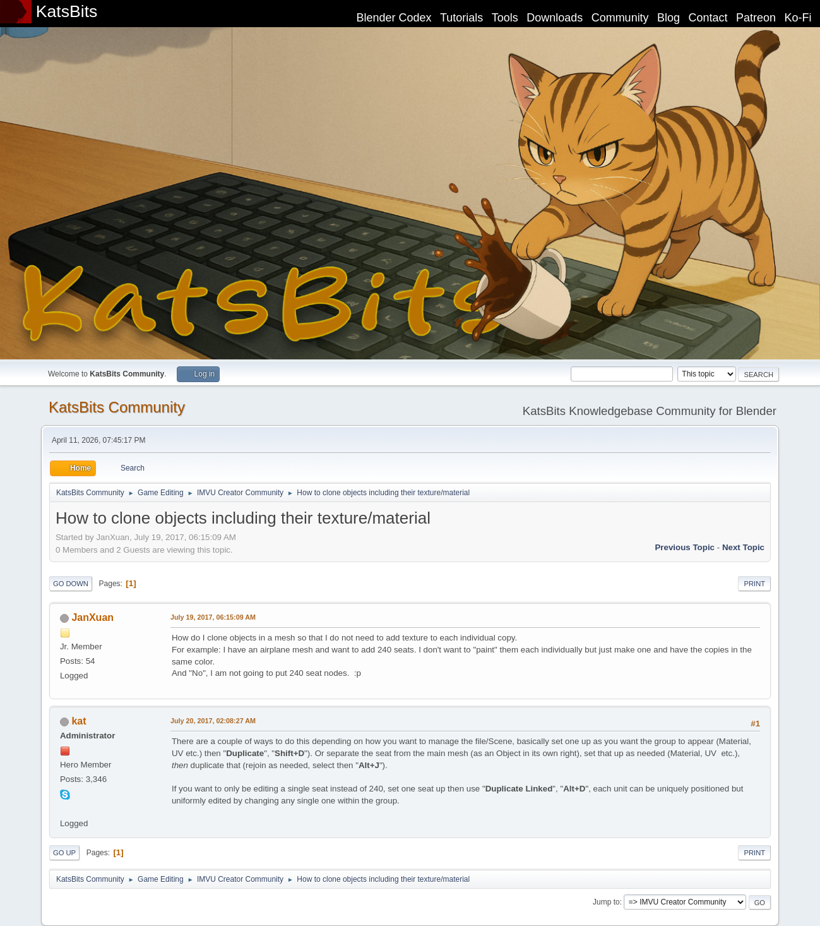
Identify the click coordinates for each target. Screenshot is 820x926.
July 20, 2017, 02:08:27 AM (213, 721)
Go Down (70, 583)
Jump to (606, 902)
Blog (668, 17)
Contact (708, 17)
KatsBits (67, 11)
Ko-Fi (798, 17)
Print (754, 583)
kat (78, 721)
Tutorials (461, 17)
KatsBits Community (117, 407)
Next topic (743, 547)
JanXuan (92, 617)
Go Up (64, 853)
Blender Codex (393, 17)
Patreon (756, 17)
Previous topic (685, 547)
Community (620, 17)
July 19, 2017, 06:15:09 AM (213, 617)
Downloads (554, 17)
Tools (505, 17)
